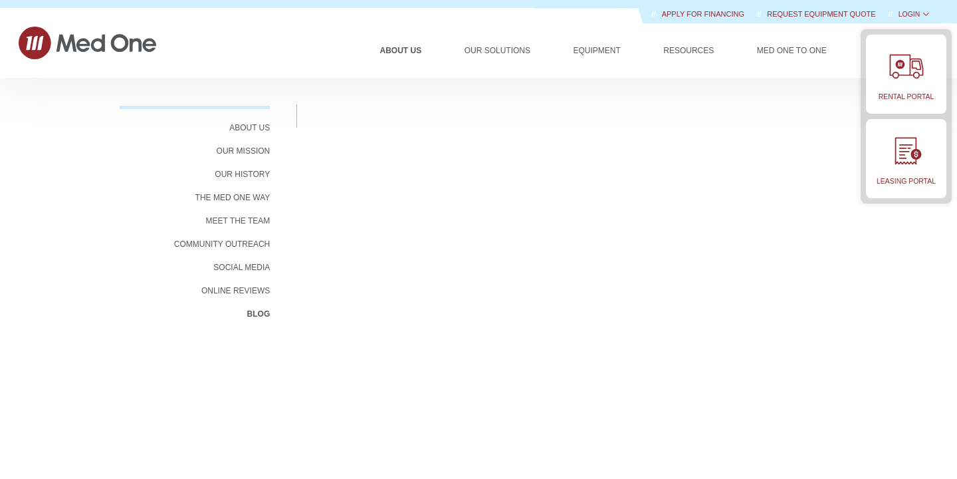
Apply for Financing (704, 14)
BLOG (258, 314)
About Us (401, 50)
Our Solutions (497, 50)
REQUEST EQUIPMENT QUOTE (822, 14)
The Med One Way (232, 197)
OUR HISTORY (242, 174)
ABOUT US (249, 127)
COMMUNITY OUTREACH (222, 244)
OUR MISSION (243, 151)
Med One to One (792, 50)
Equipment (596, 50)
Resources (688, 50)
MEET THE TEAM (238, 221)
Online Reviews (235, 290)
